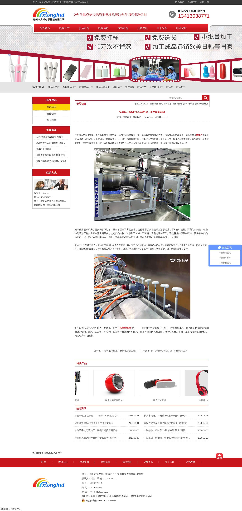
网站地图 (204, 2)
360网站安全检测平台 (10, 509)
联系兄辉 (181, 28)
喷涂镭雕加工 (103, 87)
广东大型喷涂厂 (124, 328)
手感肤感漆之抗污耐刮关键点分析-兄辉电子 (96, 438)
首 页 (43, 462)
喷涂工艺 (64, 28)
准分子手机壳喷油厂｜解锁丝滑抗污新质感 (96, 430)
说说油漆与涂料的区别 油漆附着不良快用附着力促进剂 (51, 143)
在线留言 (192, 2)
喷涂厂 (169, 87)
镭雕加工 (117, 87)
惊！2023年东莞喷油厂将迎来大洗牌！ (170, 351)
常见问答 (51, 120)
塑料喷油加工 (69, 87)
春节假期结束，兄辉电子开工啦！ (121, 351)
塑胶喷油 (129, 87)
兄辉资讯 (142, 28)
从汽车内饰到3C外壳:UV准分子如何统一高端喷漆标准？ (167, 415)
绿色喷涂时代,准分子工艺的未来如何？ (94, 423)
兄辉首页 (45, 28)
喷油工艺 (141, 87)
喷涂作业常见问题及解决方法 (50, 155)
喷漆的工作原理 (44, 149)
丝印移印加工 (156, 87)
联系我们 (180, 2)
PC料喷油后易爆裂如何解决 (49, 137)
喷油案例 (84, 28)
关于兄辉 (162, 28)
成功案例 (123, 28)
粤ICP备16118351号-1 (141, 496)
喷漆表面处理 (86, 87)
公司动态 (51, 107)
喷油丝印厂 (53, 87)
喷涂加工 (180, 87)
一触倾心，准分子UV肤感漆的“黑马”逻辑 (164, 430)
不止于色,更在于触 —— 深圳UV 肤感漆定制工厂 (98, 415)
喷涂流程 (103, 28)
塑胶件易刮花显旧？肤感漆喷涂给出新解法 (165, 423)
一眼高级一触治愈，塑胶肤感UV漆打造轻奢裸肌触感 (167, 438)
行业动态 (51, 114)
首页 (152, 104)
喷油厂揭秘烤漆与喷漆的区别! (51, 161)
